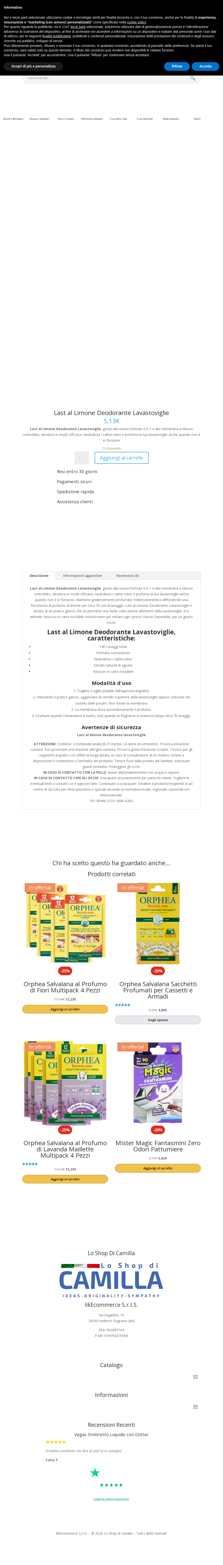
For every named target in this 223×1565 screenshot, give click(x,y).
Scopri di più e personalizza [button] (33, 66)
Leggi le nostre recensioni (111, 1499)
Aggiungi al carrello (121, 457)
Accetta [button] (205, 66)
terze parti (78, 27)
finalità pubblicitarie (56, 36)
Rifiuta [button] (177, 66)
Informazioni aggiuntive (82, 575)
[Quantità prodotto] (81, 458)
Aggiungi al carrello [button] (65, 1009)
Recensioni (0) (127, 575)
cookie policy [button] (136, 22)
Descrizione (39, 575)
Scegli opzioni (158, 1020)
